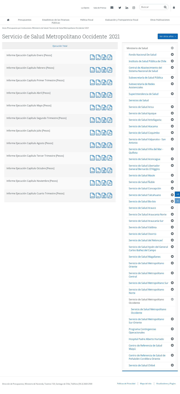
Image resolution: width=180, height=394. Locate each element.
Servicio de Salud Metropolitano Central (146, 275)
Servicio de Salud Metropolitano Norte (146, 291)
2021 (87, 28)
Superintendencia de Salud (143, 94)
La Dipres (85, 7)
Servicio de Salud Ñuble (142, 182)
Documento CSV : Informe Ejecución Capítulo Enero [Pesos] (99, 57)
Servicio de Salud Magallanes (144, 256)
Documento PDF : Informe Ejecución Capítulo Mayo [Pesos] (110, 107)
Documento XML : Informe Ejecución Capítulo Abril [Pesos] (93, 94)
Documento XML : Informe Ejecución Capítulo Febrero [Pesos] (93, 69)
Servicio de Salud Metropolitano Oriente (146, 265)
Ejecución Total (60, 46)
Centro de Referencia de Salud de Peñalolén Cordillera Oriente (147, 357)
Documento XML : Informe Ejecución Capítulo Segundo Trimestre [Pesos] (93, 119)
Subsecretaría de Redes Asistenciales (142, 85)
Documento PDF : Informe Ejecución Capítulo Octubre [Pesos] (110, 170)
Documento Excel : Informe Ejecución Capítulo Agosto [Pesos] (105, 145)
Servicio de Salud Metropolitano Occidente (67, 28)
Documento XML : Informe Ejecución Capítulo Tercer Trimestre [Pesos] (93, 157)
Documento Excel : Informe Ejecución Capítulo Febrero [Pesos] (105, 69)
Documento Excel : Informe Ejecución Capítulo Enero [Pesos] (105, 57)
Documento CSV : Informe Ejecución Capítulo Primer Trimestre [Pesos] (99, 82)
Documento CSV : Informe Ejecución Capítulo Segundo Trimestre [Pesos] (99, 119)
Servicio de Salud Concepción (145, 188)
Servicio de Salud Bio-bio (142, 201)
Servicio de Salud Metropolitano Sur (148, 283)
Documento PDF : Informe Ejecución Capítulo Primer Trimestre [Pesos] (110, 82)
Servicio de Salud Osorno (142, 233)
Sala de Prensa (100, 7)
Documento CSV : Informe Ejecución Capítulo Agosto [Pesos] (99, 145)
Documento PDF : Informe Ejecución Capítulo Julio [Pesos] (110, 132)
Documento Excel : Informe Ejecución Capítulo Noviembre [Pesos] (105, 182)
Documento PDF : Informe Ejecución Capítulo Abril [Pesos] (110, 94)
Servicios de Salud (139, 100)
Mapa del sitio (145, 383)
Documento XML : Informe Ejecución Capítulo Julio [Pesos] (93, 132)
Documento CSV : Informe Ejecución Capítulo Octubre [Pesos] (99, 170)
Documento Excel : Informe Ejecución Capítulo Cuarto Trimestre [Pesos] (105, 195)
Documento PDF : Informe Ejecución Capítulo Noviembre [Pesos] (110, 182)
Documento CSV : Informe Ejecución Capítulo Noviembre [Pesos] (99, 182)
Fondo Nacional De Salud (142, 54)
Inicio (4, 28)
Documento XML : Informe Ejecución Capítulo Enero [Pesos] (93, 57)
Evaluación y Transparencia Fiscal (121, 19)
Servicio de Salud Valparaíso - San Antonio (147, 141)
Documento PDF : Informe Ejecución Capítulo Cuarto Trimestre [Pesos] (110, 195)
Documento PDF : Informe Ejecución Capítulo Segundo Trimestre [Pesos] (110, 119)
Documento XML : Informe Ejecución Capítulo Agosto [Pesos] (93, 145)
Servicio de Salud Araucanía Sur (146, 220)
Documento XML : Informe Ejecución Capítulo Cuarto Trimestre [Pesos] (93, 195)
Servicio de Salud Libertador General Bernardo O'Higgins (144, 167)
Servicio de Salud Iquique (142, 113)
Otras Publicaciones (160, 19)
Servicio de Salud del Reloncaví (146, 240)
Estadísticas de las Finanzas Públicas (55, 21)
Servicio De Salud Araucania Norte (147, 214)
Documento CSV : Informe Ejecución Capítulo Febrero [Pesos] (99, 69)
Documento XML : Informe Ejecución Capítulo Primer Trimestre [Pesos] (93, 82)
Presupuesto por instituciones (19, 28)
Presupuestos (24, 19)
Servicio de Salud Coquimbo (144, 132)
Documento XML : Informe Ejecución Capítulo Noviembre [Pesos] (93, 182)
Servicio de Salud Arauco (142, 207)
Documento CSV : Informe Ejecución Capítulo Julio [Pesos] (99, 132)
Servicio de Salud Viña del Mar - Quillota (146, 151)
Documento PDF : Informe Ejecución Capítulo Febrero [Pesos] (110, 69)
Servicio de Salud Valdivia (143, 227)
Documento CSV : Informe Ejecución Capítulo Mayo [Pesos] (99, 107)
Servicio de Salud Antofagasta (145, 119)
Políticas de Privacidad (126, 383)
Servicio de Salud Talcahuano (145, 195)
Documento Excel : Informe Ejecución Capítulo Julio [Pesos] (105, 132)
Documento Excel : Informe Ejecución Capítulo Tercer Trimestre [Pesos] (105, 157)
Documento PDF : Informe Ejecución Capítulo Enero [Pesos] (110, 57)
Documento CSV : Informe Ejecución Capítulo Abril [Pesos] (99, 94)
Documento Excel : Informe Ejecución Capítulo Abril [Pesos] (105, 94)
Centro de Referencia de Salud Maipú (145, 347)
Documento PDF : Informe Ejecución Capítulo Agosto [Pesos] (110, 145)
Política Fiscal (86, 19)
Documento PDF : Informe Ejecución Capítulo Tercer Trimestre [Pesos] (110, 157)
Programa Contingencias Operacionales (142, 331)
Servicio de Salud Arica (141, 107)
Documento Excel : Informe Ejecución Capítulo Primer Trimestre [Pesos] (105, 82)
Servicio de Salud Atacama (143, 126)
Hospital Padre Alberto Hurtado (146, 339)
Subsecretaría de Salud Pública (146, 77)
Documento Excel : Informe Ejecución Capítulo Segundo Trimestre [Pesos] (105, 119)
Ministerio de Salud (40, 28)
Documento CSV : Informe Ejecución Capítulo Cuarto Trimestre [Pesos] (99, 195)
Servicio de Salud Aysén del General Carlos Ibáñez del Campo (148, 248)
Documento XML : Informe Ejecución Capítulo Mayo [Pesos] (93, 107)
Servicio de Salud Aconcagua (144, 159)
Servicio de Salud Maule (142, 175)
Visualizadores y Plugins (166, 383)
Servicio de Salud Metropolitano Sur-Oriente (146, 321)
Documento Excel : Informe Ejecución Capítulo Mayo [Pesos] (105, 107)
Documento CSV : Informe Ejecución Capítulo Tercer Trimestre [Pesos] (99, 157)
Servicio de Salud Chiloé (142, 365)
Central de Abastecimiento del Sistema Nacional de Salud (145, 69)
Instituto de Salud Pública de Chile (147, 61)
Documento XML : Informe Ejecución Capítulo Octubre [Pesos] (93, 170)
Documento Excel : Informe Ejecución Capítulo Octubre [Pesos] (105, 170)
